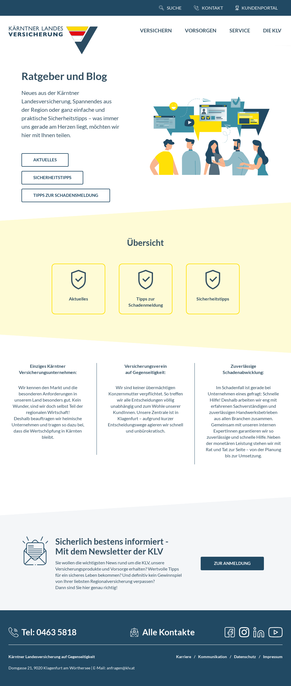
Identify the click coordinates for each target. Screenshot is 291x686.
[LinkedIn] (258, 632)
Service (239, 31)
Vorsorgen (200, 31)
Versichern (156, 31)
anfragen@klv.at (121, 667)
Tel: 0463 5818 (48, 632)
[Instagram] (244, 632)
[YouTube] (275, 632)
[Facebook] (230, 632)
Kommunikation (212, 656)
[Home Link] (53, 40)
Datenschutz (245, 656)
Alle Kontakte (168, 632)
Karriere (183, 656)
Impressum (273, 656)
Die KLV (272, 31)
